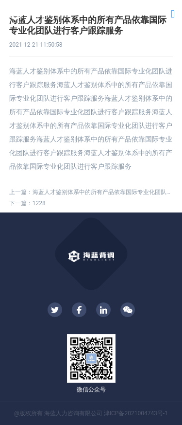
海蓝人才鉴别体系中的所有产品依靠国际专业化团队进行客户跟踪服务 (103, 192)
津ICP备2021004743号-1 (136, 413)
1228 (39, 203)
